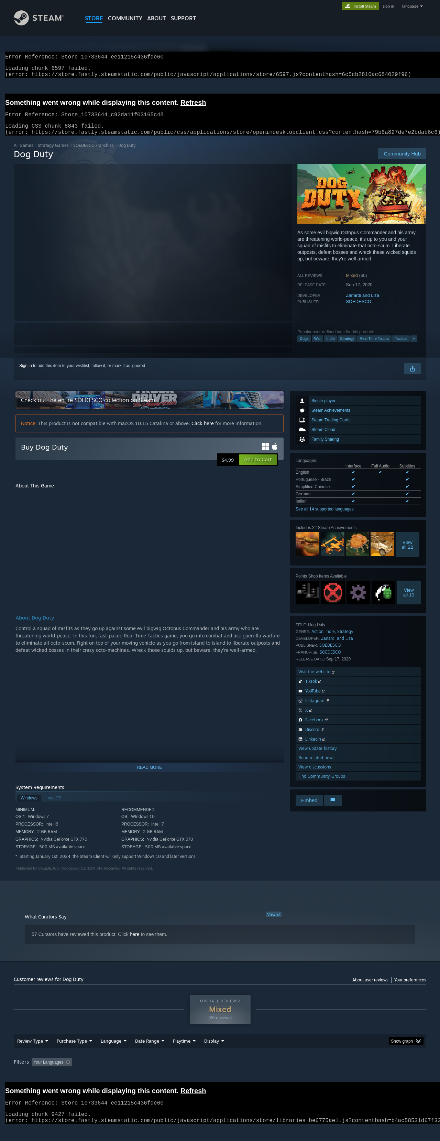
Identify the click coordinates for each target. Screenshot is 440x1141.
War (317, 347)
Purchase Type (72, 1054)
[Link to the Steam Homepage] (44, 23)
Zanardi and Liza (362, 303)
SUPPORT (183, 18)
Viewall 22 (407, 553)
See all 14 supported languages (325, 517)
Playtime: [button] (171, 1075)
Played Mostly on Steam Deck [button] (220, 1075)
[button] (258, 467)
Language (111, 1054)
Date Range (147, 1054)
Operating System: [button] (278, 1075)
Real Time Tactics (374, 347)
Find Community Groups (321, 784)
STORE (94, 18)
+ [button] (414, 347)
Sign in (25, 374)
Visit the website (317, 679)
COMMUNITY (125, 18)
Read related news (316, 765)
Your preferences (410, 988)
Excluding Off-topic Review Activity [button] (118, 1075)
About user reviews (370, 988)
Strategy (347, 347)
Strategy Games (53, 153)
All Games (23, 153)
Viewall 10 (409, 600)
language (410, 6)
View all (273, 923)
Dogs (304, 347)
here (135, 942)
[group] (220, 1075)
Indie (330, 347)
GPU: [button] (336, 1075)
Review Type (30, 1054)
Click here (202, 431)
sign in (388, 6)
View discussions (314, 775)
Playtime (181, 1054)
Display (211, 1054)
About (156, 18)
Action (317, 639)
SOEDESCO (358, 309)
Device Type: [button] (366, 1075)
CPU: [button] (313, 1075)
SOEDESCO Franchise (93, 153)
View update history (317, 756)
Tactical (401, 347)
